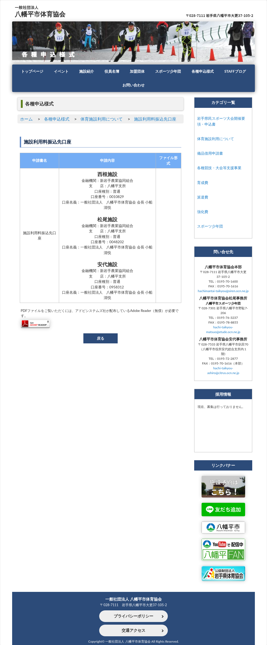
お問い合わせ (133, 85)
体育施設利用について (101, 118)
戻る (100, 338)
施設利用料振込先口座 (155, 118)
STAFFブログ (235, 71)
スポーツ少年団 (168, 71)
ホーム (26, 118)
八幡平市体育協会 (40, 14)
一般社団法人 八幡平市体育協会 (133, 599)
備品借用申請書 (210, 153)
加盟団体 (137, 71)
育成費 (202, 182)
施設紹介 (86, 71)
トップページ (32, 71)
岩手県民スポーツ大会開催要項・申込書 (221, 121)
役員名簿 (111, 71)
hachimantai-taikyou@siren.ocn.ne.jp (223, 291)
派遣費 (202, 197)
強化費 (202, 211)
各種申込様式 (203, 71)
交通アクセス (133, 630)
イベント (61, 71)
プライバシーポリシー (133, 616)
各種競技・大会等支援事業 (219, 167)
